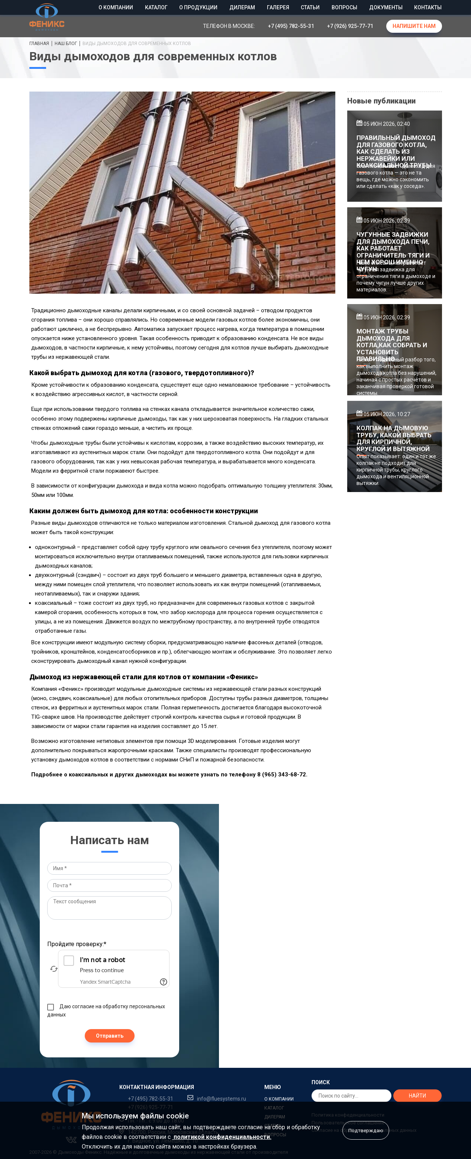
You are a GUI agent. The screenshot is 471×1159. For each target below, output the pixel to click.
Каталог (156, 7)
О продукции (198, 7)
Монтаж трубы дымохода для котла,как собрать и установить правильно (392, 345)
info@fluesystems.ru (221, 1099)
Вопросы (344, 7)
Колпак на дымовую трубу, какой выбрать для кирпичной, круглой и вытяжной (394, 438)
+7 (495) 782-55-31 (291, 26)
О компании (116, 7)
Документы (386, 7)
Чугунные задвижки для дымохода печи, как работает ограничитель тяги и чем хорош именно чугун (393, 252)
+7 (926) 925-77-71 (350, 26)
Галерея (278, 7)
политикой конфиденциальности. (221, 1136)
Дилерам (242, 7)
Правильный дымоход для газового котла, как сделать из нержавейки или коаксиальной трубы (396, 151)
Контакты (428, 7)
